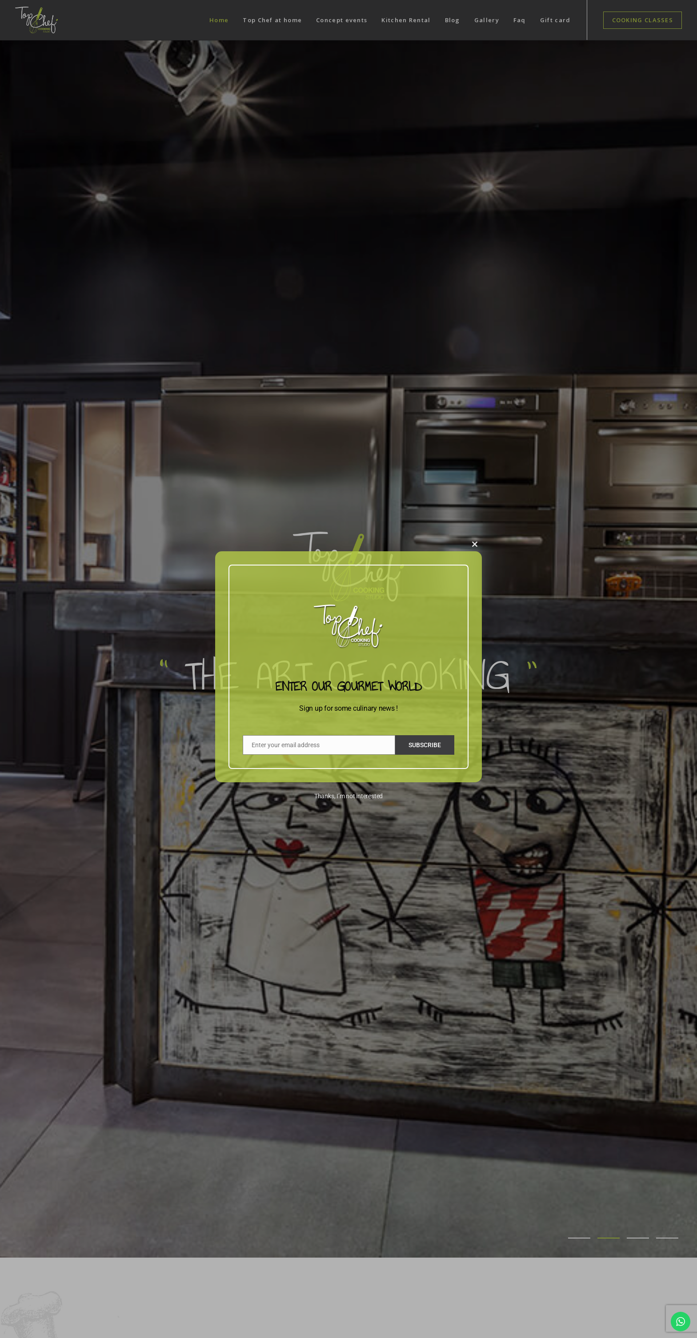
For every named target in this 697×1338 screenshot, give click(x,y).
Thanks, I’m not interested (348, 796)
